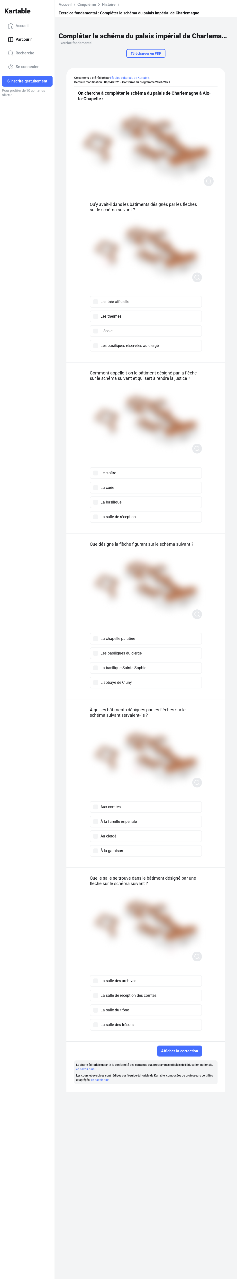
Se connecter (23, 67)
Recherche (21, 53)
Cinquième (86, 4)
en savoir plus (85, 1069)
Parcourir (20, 39)
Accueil (18, 26)
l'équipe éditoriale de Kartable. (130, 78)
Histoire (109, 4)
